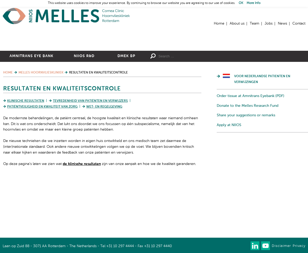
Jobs (269, 23)
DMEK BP (126, 111)
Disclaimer (281, 246)
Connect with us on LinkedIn (255, 245)
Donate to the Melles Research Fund (247, 161)
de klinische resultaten (82, 219)
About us (237, 23)
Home (66, 16)
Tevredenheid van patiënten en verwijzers (90, 156)
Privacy (299, 246)
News (282, 23)
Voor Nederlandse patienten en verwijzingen (262, 134)
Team (254, 23)
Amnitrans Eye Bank (31, 111)
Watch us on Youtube (265, 245)
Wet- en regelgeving (104, 162)
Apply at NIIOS (229, 180)
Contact (298, 23)
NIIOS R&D (84, 111)
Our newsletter (244, 245)
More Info (253, 3)
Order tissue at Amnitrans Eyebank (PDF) (250, 151)
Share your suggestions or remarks (246, 171)
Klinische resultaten (25, 156)
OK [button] (241, 3)
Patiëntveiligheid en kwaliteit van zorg (42, 162)
